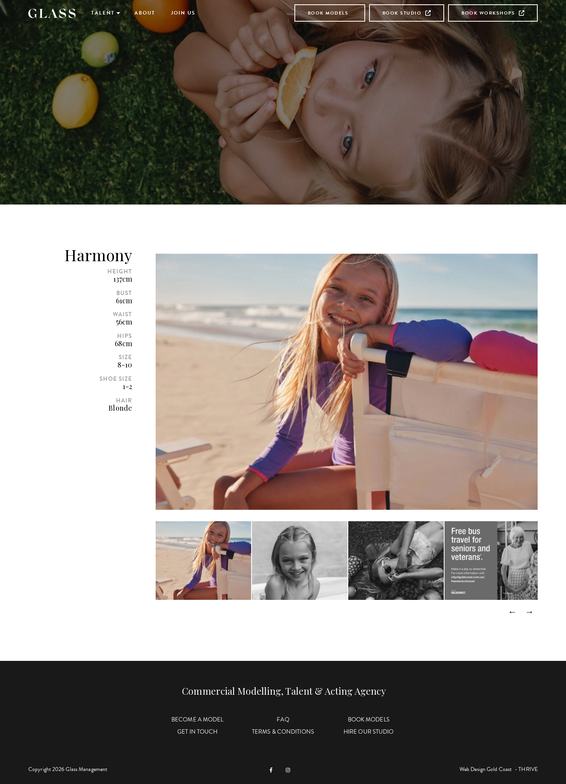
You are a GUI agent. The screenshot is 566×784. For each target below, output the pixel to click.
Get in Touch (197, 731)
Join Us (183, 13)
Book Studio (406, 13)
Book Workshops (492, 13)
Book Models (328, 13)
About (144, 13)
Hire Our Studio (369, 731)
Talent (103, 13)
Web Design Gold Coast (485, 769)
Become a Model (197, 719)
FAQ (283, 719)
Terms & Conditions (283, 731)
